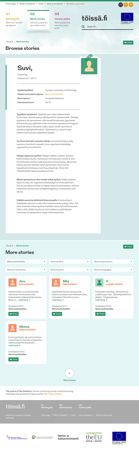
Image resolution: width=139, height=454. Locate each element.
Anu (22, 281)
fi (126, 5)
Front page (11, 4)
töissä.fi (94, 18)
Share (129, 42)
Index (40, 4)
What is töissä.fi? (27, 4)
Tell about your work (75, 4)
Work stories (22, 42)
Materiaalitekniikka (54, 94)
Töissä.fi (9, 42)
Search (84, 26)
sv (131, 5)
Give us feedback (54, 4)
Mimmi (24, 327)
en (121, 5)
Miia (66, 281)
